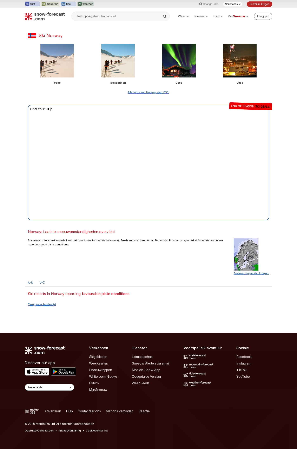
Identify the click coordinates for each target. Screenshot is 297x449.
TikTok (241, 370)
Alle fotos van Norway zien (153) (148, 92)
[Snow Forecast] (45, 16)
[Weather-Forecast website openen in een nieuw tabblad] (85, 4)
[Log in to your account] (263, 16)
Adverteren (52, 411)
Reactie (144, 411)
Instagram (243, 363)
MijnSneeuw (98, 390)
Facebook (244, 357)
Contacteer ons (89, 411)
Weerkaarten (98, 363)
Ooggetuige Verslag (146, 376)
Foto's (217, 16)
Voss (57, 82)
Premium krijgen (259, 4)
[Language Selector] (49, 387)
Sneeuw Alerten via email (150, 363)
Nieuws (201, 16)
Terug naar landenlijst (42, 304)
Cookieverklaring (97, 430)
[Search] (165, 16)
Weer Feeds (141, 383)
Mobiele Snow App (146, 370)
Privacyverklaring (70, 430)
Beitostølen (118, 82)
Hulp (69, 411)
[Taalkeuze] (232, 4)
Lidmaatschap (142, 357)
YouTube (243, 376)
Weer (183, 16)
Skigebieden (98, 357)
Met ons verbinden (119, 411)
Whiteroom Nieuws (103, 376)
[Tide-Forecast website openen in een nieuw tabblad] (68, 4)
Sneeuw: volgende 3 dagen (251, 273)
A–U (30, 282)
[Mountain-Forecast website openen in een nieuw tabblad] (50, 4)
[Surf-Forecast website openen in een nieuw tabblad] (32, 4)
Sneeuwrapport (100, 370)
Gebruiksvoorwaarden (39, 430)
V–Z (42, 282)
